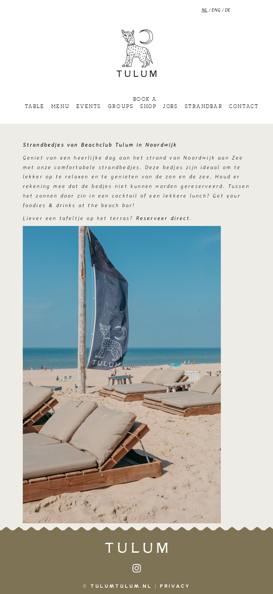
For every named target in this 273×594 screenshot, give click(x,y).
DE (227, 10)
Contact (243, 106)
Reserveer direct (163, 218)
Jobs (170, 106)
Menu (60, 106)
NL (204, 10)
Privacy (175, 586)
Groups (120, 106)
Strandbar (203, 106)
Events (88, 106)
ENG (216, 10)
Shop (148, 106)
